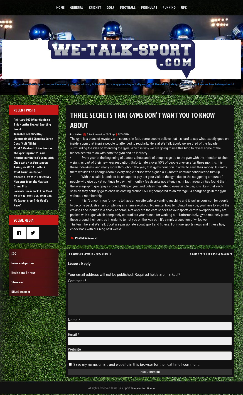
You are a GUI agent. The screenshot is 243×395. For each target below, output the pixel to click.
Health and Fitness (23, 272)
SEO (13, 253)
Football (128, 7)
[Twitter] (34, 233)
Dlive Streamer (20, 291)
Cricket (95, 7)
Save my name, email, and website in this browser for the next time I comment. (136, 364)
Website (74, 349)
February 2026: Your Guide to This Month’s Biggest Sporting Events (32, 124)
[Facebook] (20, 233)
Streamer (17, 282)
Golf (111, 7)
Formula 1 (149, 7)
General (76, 7)
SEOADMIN (123, 134)
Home (60, 7)
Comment (77, 281)
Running (169, 7)
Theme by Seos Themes (142, 388)
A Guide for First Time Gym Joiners (206, 253)
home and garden (22, 263)
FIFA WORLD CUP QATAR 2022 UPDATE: (94, 253)
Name (74, 320)
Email (73, 334)
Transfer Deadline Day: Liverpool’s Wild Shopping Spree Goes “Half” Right (33, 138)
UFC (184, 7)
